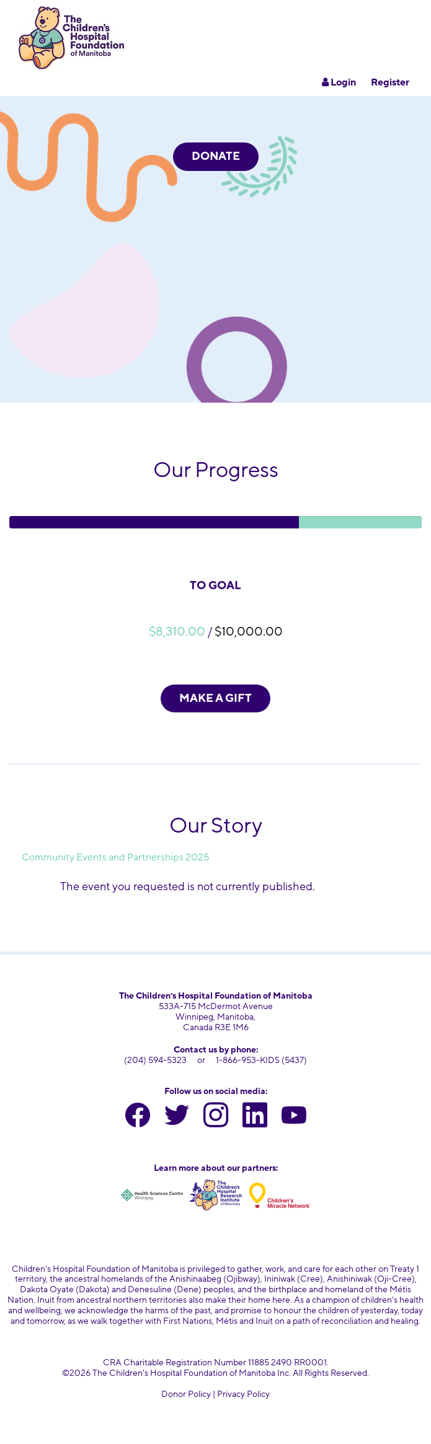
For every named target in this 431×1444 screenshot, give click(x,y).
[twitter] (176, 1117)
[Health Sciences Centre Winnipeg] (152, 1194)
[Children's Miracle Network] (280, 1194)
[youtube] (294, 1117)
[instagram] (215, 1117)
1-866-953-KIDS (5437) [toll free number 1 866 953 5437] (261, 1060)
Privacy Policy (243, 1394)
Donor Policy (186, 1394)
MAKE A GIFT (215, 698)
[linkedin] (254, 1117)
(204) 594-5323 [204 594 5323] (155, 1060)
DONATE (216, 156)
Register (390, 82)
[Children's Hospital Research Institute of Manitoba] (216, 1194)
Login (339, 82)
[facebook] (137, 1117)
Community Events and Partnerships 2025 (116, 857)
